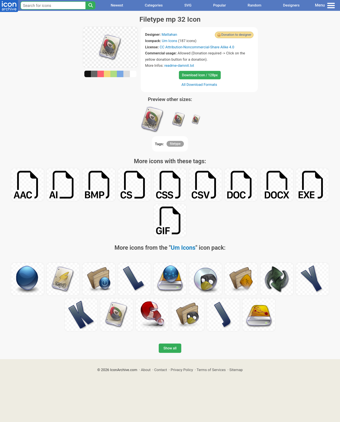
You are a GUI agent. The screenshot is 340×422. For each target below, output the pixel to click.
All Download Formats (199, 84)
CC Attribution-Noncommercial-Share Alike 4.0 (197, 47)
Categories (154, 5)
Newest (117, 5)
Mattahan (169, 34)
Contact (160, 370)
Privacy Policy (182, 370)
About (146, 370)
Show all (170, 348)
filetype (175, 144)
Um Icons (169, 41)
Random (254, 5)
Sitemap (236, 370)
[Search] (90, 5)
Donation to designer (236, 35)
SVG (187, 5)
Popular (219, 5)
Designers (291, 5)
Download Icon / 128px (199, 75)
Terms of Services (211, 370)
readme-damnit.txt (179, 65)
